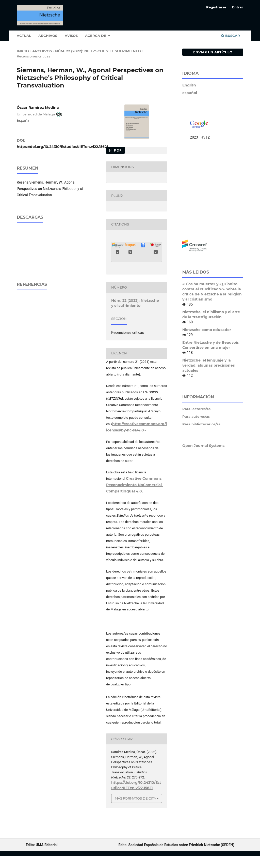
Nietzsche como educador (206, 329)
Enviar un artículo (212, 52)
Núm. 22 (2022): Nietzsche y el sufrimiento (98, 51)
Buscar (230, 36)
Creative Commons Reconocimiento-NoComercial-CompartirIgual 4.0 (134, 484)
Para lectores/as (196, 409)
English (189, 85)
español (189, 93)
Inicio (23, 51)
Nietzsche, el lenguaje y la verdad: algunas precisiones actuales (208, 365)
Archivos (47, 36)
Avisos (71, 36)
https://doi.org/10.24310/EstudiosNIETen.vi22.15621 (62, 146)
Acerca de (96, 36)
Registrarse (216, 7)
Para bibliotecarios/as (201, 424)
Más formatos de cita (135, 798)
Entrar (237, 7)
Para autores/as (196, 416)
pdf (117, 150)
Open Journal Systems (203, 445)
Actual (24, 36)
